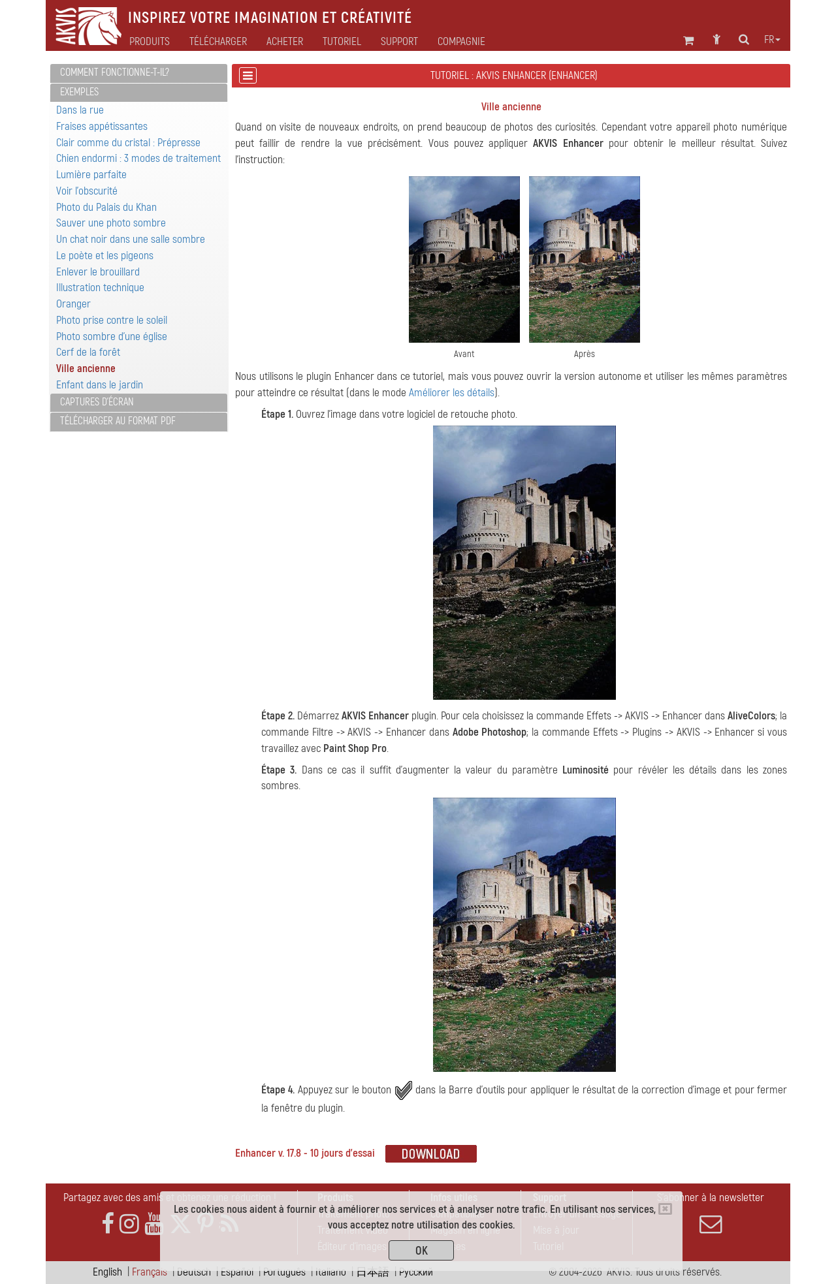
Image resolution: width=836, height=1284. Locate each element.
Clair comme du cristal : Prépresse (128, 142)
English (107, 1272)
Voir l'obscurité (87, 191)
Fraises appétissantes (102, 126)
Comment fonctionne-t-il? (114, 72)
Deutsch (194, 1272)
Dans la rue (80, 110)
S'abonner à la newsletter (710, 1213)
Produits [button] (149, 41)
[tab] (138, 73)
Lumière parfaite (91, 174)
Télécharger (218, 41)
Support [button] (399, 41)
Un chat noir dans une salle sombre (130, 239)
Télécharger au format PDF (118, 421)
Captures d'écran (97, 402)
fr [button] (772, 39)
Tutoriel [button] (342, 41)
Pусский (416, 1272)
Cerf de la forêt (88, 352)
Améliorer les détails (451, 392)
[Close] (665, 1209)
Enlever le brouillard (98, 272)
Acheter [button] (284, 41)
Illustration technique (100, 287)
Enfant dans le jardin (99, 385)
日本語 (372, 1272)
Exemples (79, 92)
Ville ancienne (86, 368)
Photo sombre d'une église (111, 336)
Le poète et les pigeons (104, 255)
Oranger (73, 304)
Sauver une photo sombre (111, 223)
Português (284, 1272)
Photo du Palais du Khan (106, 207)
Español (237, 1272)
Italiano (330, 1272)
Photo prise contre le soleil (111, 320)
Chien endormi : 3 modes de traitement (138, 158)
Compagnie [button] (461, 41)
